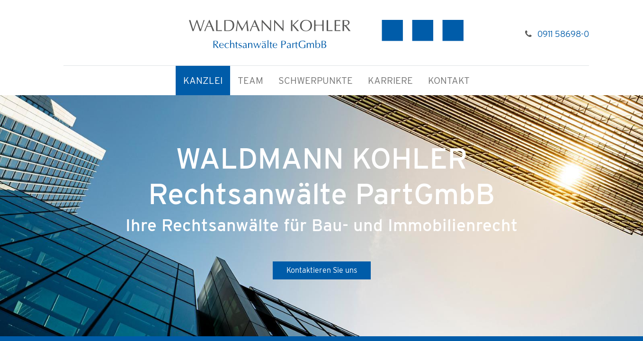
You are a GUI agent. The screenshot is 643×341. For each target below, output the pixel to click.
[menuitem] (203, 81)
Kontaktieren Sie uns (321, 270)
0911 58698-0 (563, 34)
